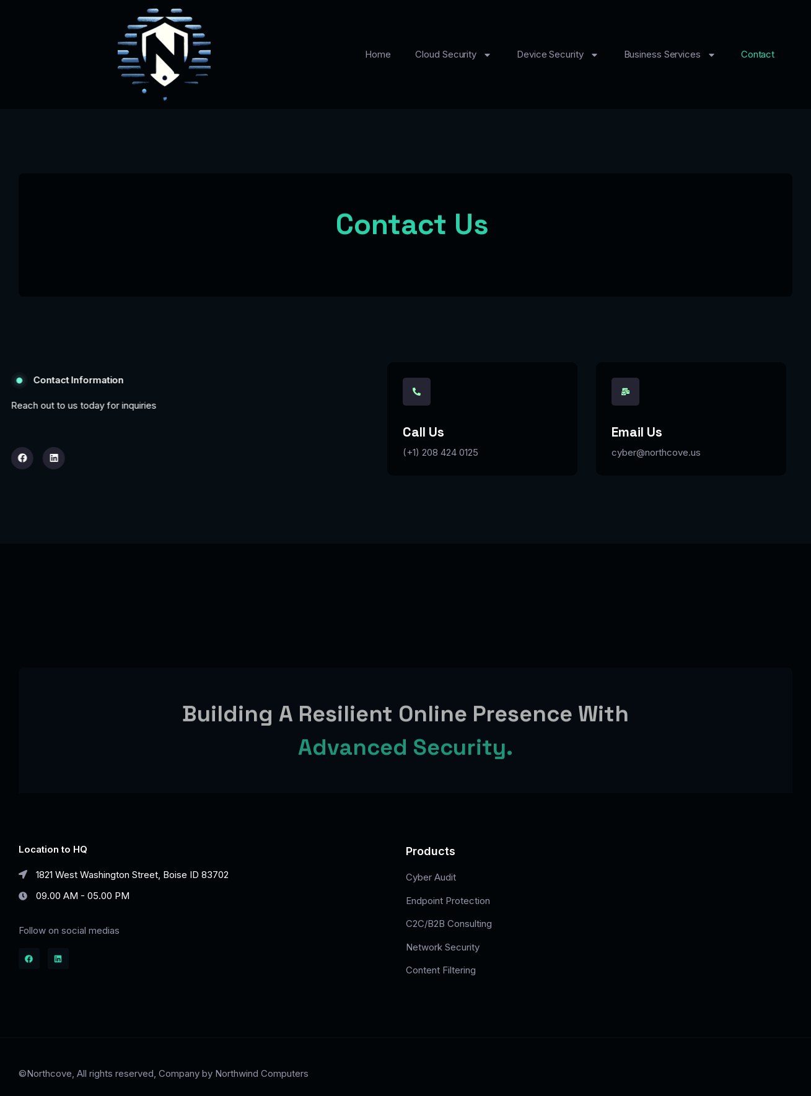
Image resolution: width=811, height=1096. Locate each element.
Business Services (670, 55)
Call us (423, 432)
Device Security (558, 55)
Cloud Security (453, 55)
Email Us (637, 432)
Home (378, 54)
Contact (757, 54)
